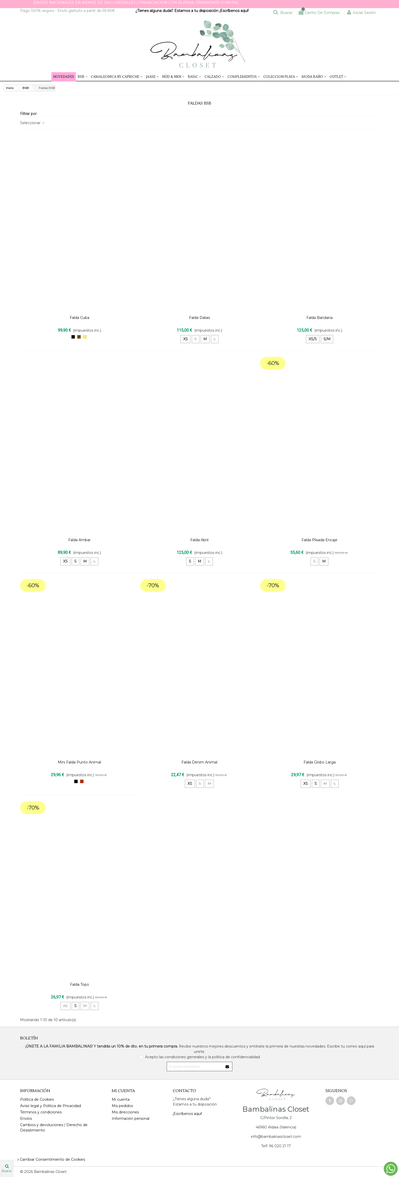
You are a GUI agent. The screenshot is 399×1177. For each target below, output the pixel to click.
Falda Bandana (319, 317)
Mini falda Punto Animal (79, 762)
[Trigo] (85, 337)
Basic (193, 77)
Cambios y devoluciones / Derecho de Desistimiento (54, 1127)
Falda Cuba (79, 317)
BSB (81, 77)
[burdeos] (82, 781)
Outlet (336, 77)
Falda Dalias (199, 317)
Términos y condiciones (41, 1112)
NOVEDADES (63, 77)
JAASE (150, 77)
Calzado (213, 77)
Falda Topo (79, 984)
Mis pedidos (122, 1106)
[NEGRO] (73, 337)
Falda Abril (199, 540)
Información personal (130, 1118)
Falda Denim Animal (199, 762)
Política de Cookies (37, 1099)
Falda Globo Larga (320, 762)
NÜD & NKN (171, 77)
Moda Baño (312, 77)
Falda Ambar (79, 540)
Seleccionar (32, 123)
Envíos (26, 1118)
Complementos (242, 77)
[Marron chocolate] (79, 337)
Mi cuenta (121, 1099)
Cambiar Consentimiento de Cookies (50, 1159)
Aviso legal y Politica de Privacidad (50, 1106)
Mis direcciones (125, 1112)
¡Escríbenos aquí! (234, 10)
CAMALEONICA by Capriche (115, 77)
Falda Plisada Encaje (319, 540)
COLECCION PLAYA (279, 77)
